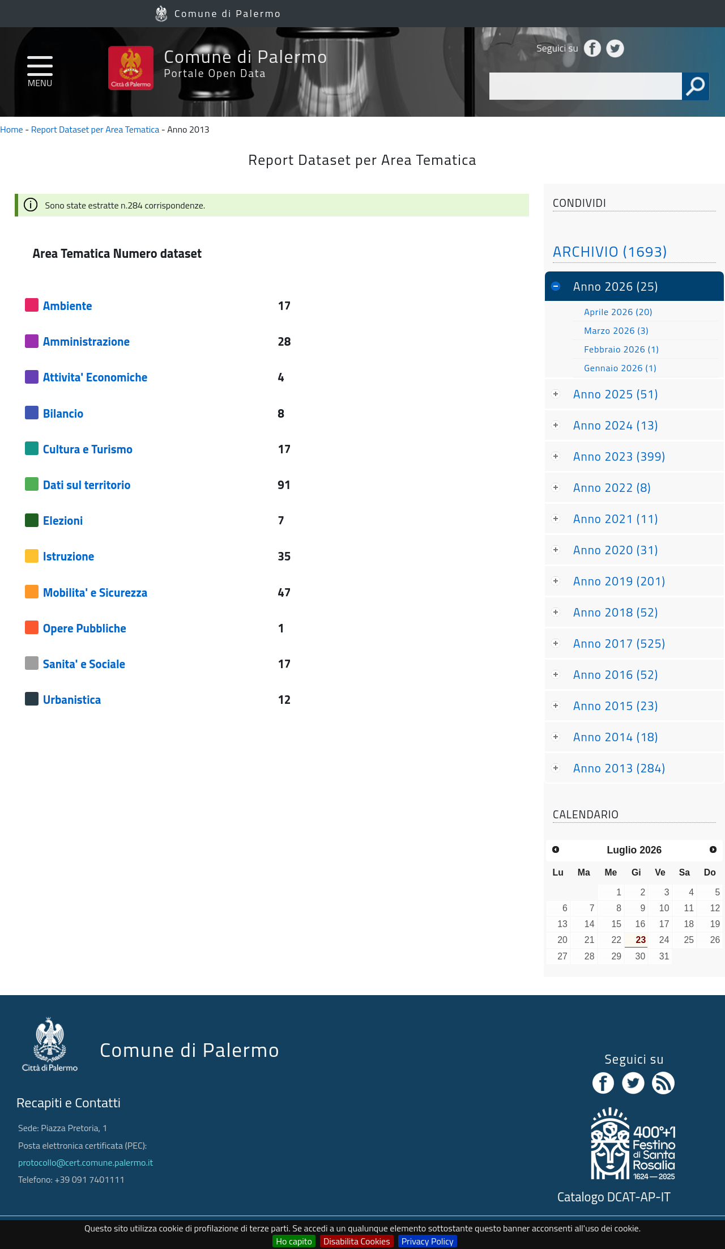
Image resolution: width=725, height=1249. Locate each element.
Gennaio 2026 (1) (620, 368)
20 (562, 940)
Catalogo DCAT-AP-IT (614, 1196)
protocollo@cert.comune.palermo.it (85, 1162)
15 (616, 924)
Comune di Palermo (228, 13)
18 (689, 924)
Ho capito (294, 1241)
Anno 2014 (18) (615, 737)
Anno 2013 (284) (619, 768)
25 (689, 940)
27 (562, 956)
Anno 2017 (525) (619, 643)
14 (590, 924)
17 (664, 924)
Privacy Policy (428, 1241)
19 (715, 924)
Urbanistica (72, 699)
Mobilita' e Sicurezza (95, 592)
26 (715, 940)
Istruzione (69, 556)
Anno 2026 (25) (615, 286)
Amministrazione (86, 341)
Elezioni (63, 520)
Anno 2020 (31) (615, 550)
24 (664, 940)
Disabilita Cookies (356, 1241)
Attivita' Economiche (95, 377)
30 (641, 956)
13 (562, 924)
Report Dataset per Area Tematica (95, 129)
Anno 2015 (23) (615, 705)
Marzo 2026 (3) (616, 330)
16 (641, 924)
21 (590, 940)
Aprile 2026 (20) (618, 311)
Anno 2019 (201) (619, 581)
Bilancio (63, 413)
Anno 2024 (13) (615, 425)
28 (590, 956)
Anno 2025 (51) (615, 394)
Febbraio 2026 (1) (621, 349)
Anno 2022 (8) (612, 487)
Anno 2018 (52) (615, 612)
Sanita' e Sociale (84, 664)
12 (715, 908)
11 (689, 908)
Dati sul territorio (87, 484)
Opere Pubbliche (84, 628)
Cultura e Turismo (88, 449)
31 (664, 956)
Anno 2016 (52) (615, 674)
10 (664, 908)
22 (616, 940)
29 (616, 956)
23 (641, 940)
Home (11, 129)
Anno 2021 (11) (615, 518)
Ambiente (67, 305)
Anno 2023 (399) (619, 456)
